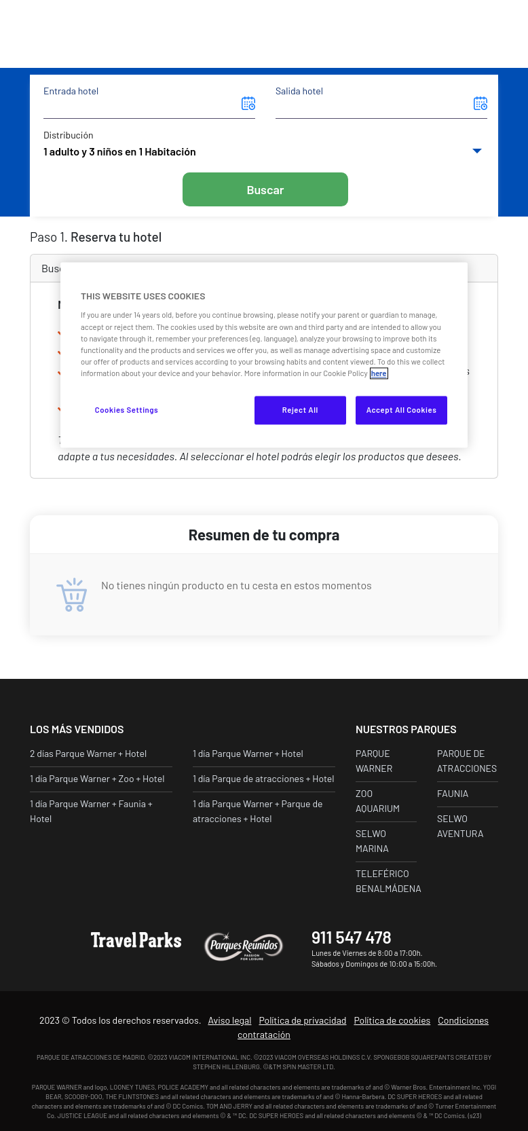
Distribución (68, 135)
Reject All (300, 409)
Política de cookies (392, 1020)
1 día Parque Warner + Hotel (248, 753)
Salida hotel (299, 90)
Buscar (265, 189)
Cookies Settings (127, 409)
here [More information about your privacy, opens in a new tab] (379, 373)
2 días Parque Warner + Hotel (88, 753)
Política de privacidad (302, 1020)
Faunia (452, 793)
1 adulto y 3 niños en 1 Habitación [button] (119, 151)
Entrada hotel (70, 90)
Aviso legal (229, 1020)
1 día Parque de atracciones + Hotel (264, 778)
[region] (264, 354)
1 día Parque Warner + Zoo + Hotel (97, 778)
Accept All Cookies (401, 409)
